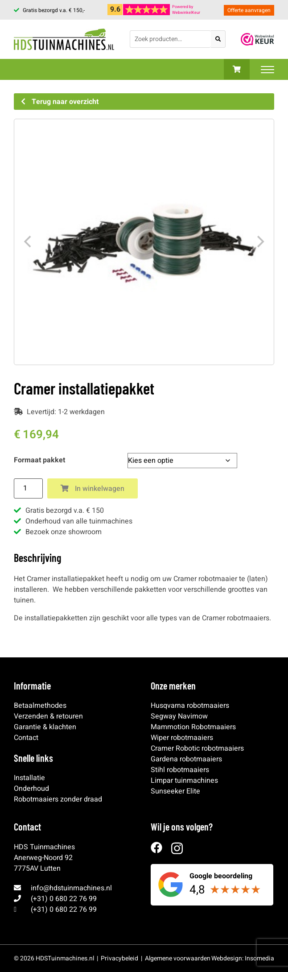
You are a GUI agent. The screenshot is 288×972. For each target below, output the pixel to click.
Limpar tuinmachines (184, 780)
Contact (26, 737)
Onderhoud (31, 788)
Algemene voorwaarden (177, 958)
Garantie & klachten (45, 727)
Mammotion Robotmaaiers (193, 727)
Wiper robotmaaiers (182, 737)
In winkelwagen (92, 488)
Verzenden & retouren (48, 716)
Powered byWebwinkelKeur (186, 10)
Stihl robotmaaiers (180, 769)
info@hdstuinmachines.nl (71, 888)
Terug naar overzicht (60, 101)
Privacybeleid (119, 958)
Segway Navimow (179, 716)
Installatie (29, 778)
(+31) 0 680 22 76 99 (64, 898)
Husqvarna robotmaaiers (190, 705)
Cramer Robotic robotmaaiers (197, 748)
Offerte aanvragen (249, 10)
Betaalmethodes (40, 705)
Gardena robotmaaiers (186, 759)
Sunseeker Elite (175, 791)
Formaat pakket (39, 460)
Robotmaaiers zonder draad (58, 799)
